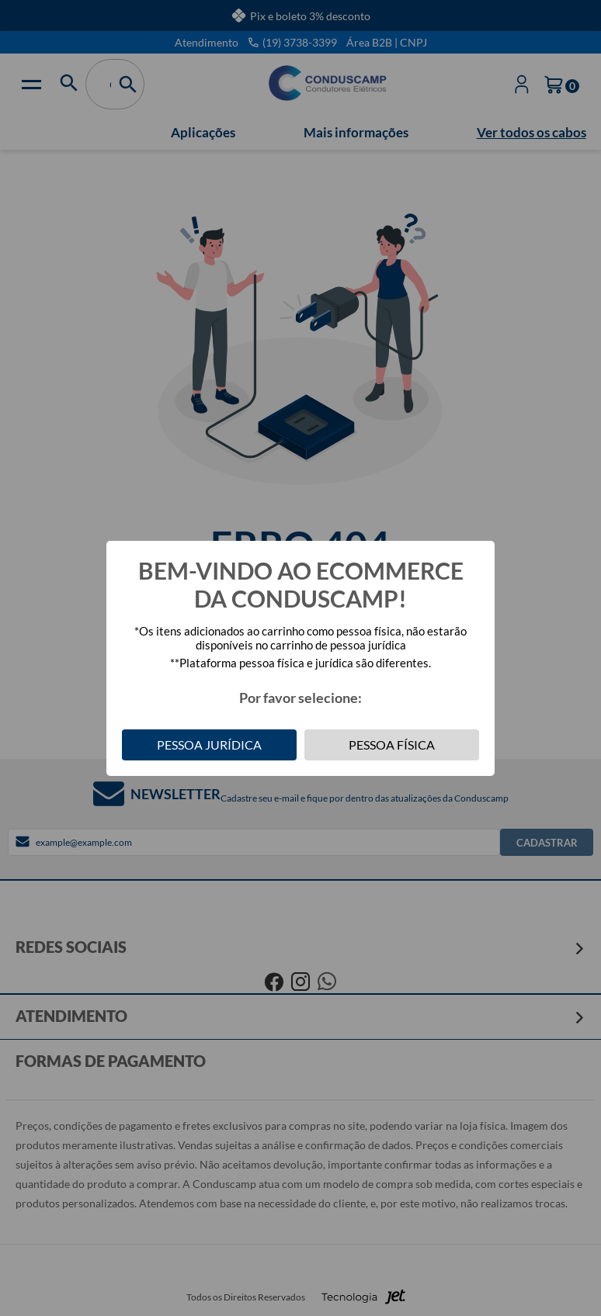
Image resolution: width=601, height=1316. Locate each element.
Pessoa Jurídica (209, 744)
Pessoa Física (392, 744)
